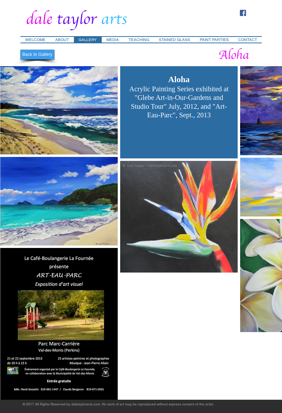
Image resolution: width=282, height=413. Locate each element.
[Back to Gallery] (37, 55)
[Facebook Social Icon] (243, 13)
